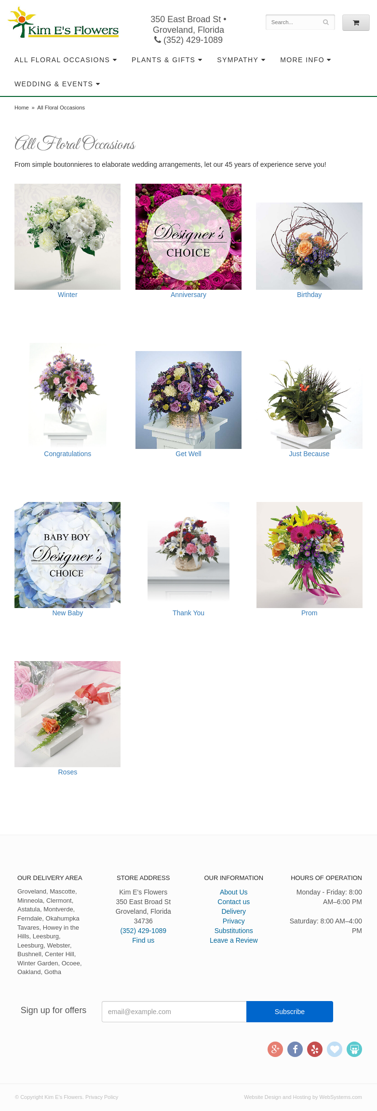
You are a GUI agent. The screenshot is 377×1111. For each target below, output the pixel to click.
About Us (234, 892)
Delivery (233, 911)
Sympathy (237, 60)
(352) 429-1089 (188, 40)
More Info (302, 60)
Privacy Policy (101, 1097)
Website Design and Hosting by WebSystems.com (303, 1097)
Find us (143, 940)
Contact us (233, 902)
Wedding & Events (53, 84)
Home (21, 107)
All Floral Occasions (62, 60)
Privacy (234, 921)
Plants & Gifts (163, 60)
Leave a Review (234, 940)
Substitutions (234, 931)
